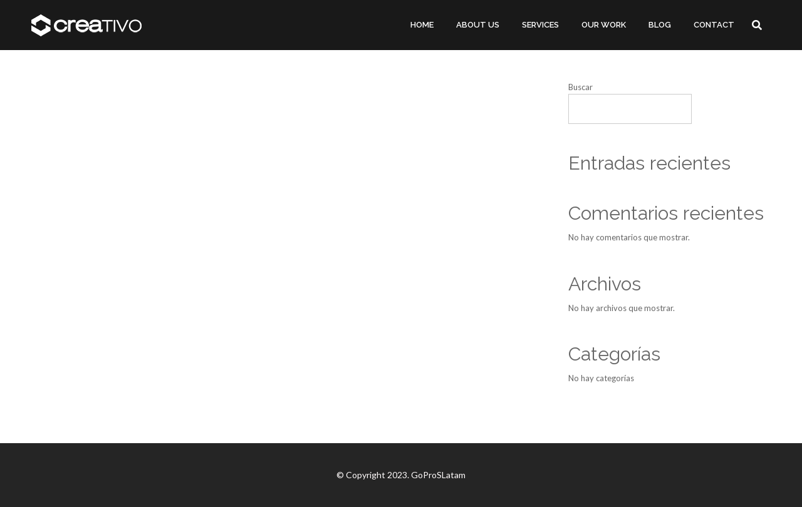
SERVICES (540, 24)
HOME (422, 24)
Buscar (580, 87)
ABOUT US (477, 24)
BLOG (659, 24)
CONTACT (714, 24)
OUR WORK (603, 24)
